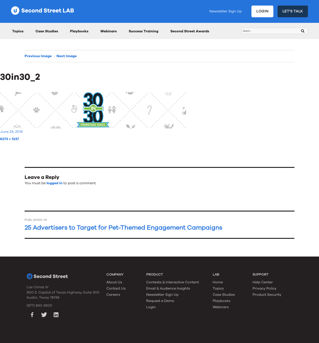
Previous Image (38, 56)
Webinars (108, 31)
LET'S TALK (292, 11)
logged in (54, 183)
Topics (17, 31)
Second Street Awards (189, 31)
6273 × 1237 (9, 139)
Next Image (66, 56)
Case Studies (46, 31)
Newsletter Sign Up (225, 11)
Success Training (143, 31)
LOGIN (262, 11)
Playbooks (79, 31)
